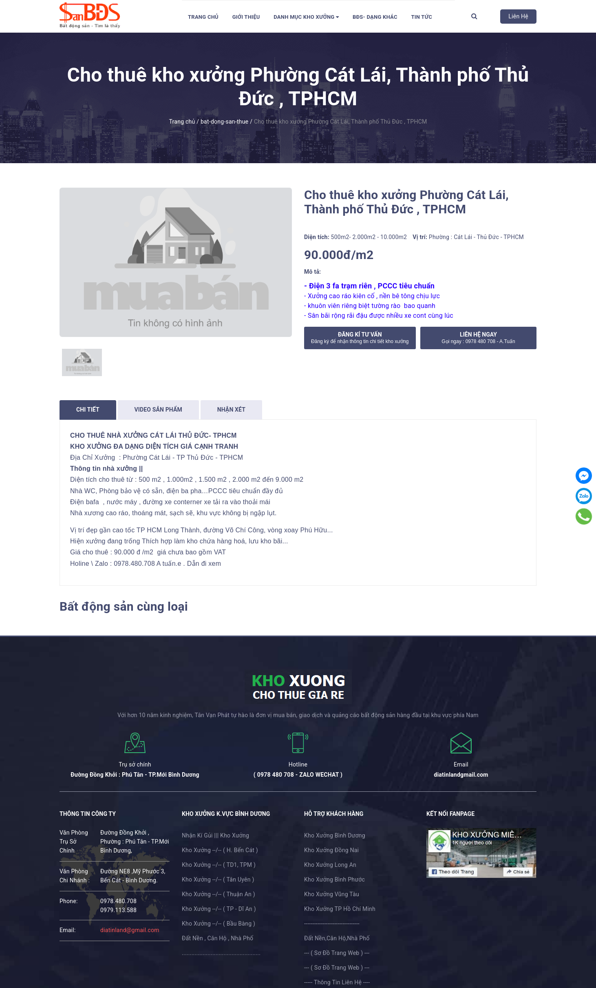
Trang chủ (203, 17)
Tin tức (421, 17)
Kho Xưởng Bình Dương (334, 835)
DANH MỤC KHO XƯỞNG (306, 17)
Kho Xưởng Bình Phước (334, 879)
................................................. (221, 953)
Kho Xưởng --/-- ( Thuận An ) (218, 894)
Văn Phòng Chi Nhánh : (75, 876)
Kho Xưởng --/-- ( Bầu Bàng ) (218, 923)
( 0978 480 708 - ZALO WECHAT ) (298, 774)
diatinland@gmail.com (129, 930)
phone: (69, 901)
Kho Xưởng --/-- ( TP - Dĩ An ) (219, 909)
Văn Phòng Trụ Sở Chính (74, 841)
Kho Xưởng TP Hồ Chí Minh (339, 909)
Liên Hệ (518, 16)
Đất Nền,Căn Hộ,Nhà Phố (336, 938)
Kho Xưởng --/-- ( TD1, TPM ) (219, 865)
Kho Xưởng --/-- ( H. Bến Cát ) (220, 850)
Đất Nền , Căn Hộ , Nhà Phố (217, 938)
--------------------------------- (332, 923)
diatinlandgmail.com (461, 774)
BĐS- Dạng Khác (375, 17)
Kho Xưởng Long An (330, 865)
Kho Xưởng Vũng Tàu (331, 894)
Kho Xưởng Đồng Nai (331, 850)
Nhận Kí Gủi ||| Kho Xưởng (215, 835)
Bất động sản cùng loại (124, 606)
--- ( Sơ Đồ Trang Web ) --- (336, 953)
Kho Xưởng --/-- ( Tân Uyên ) (218, 879)
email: (68, 930)
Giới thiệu (246, 17)
